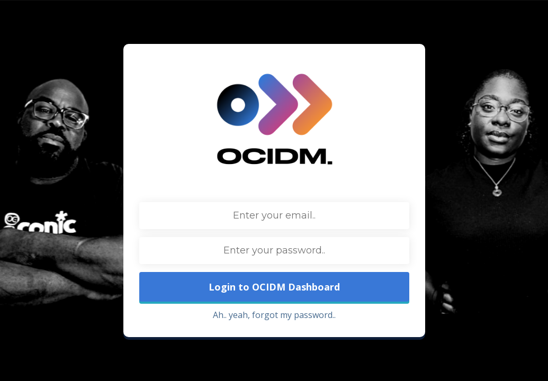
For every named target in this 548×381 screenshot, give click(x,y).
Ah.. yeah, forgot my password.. (274, 315)
